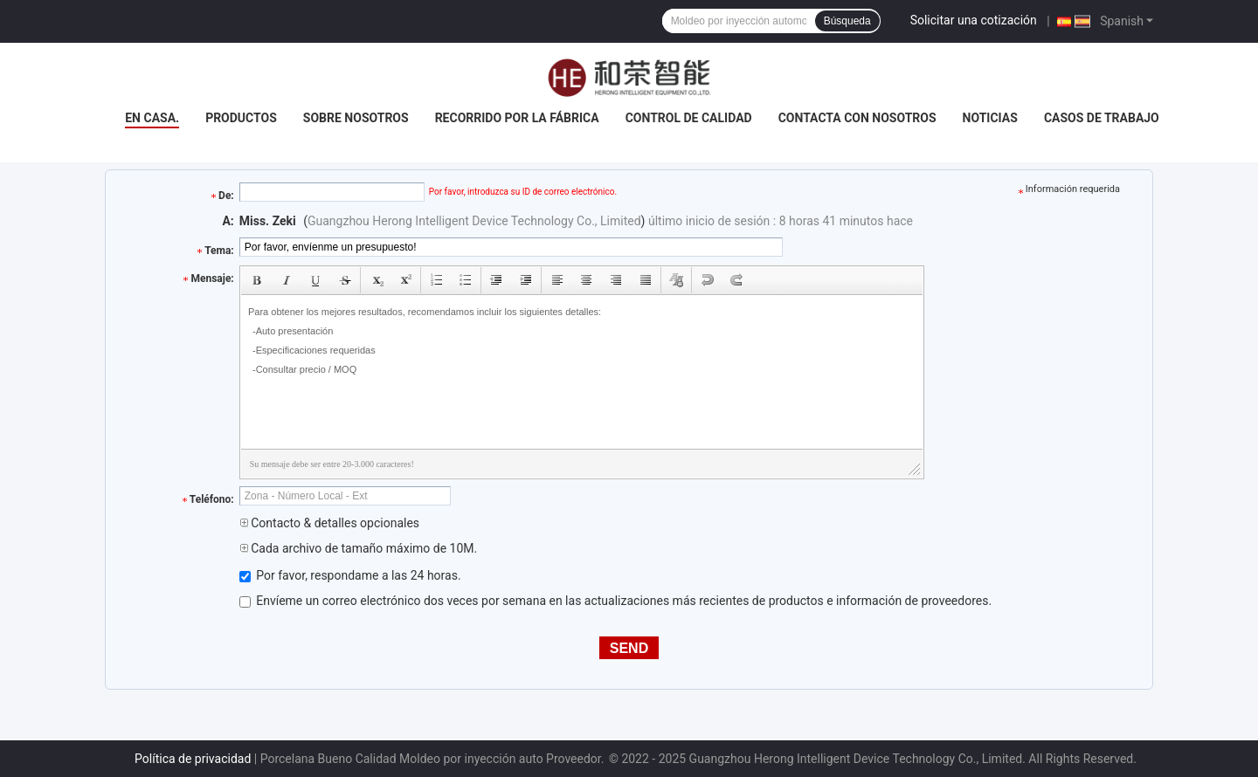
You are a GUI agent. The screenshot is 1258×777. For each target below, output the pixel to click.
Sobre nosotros (356, 118)
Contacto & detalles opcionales (329, 523)
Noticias (990, 118)
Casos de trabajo (1101, 118)
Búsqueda (847, 21)
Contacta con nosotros (857, 118)
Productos (241, 118)
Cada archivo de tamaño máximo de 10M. (358, 548)
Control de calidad (689, 118)
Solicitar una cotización (973, 20)
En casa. (152, 118)
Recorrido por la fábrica (517, 118)
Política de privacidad (193, 759)
